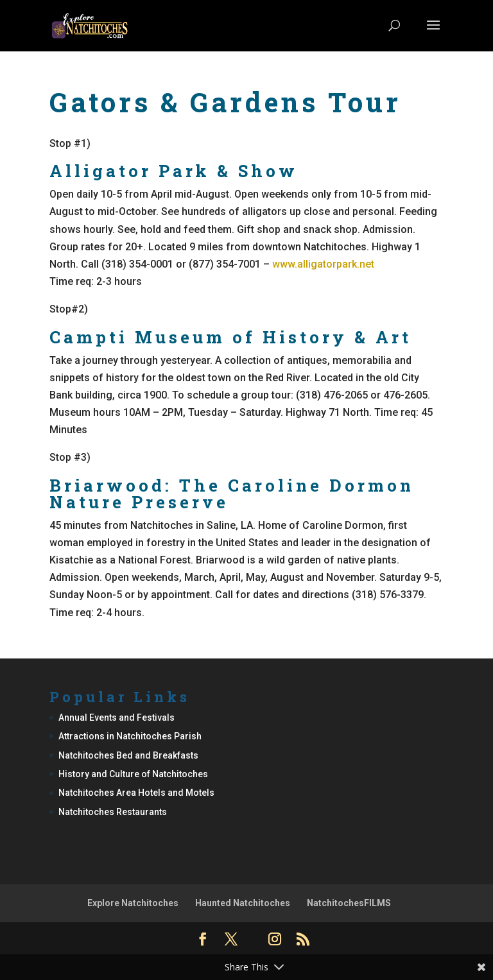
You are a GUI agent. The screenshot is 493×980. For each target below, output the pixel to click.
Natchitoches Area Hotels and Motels (136, 792)
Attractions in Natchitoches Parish (130, 736)
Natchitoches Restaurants (112, 812)
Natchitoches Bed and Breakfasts (128, 755)
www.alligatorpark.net (323, 264)
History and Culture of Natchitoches (133, 774)
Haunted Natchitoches (242, 903)
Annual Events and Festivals (116, 717)
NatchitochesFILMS (349, 903)
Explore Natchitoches (132, 903)
